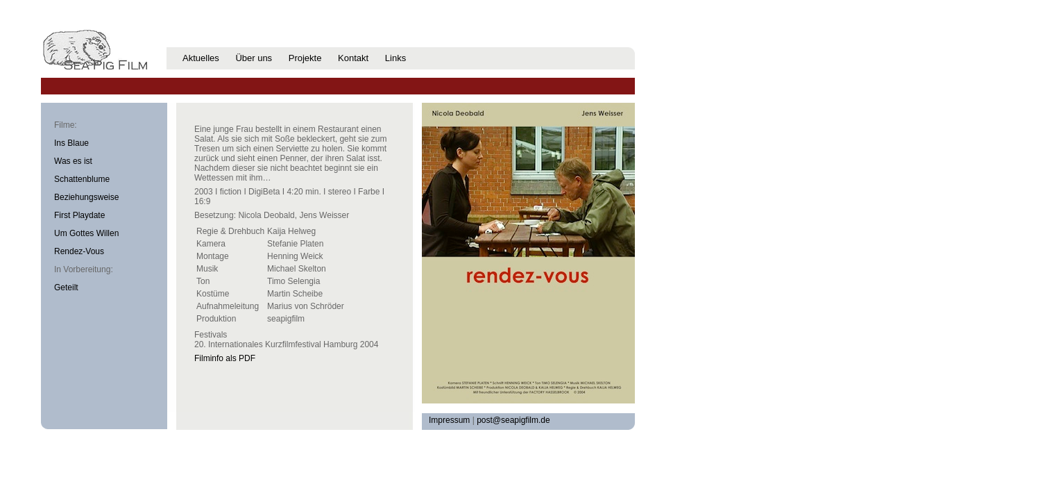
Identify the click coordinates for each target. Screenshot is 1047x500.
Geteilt (66, 287)
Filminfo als (224, 358)
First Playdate (79, 215)
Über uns (253, 58)
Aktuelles (200, 58)
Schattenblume (82, 179)
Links (395, 58)
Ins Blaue (71, 143)
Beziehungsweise (86, 197)
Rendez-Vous (79, 251)
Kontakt (353, 58)
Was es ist (73, 161)
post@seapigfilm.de (513, 420)
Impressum (449, 420)
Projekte (305, 58)
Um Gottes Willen (86, 233)
